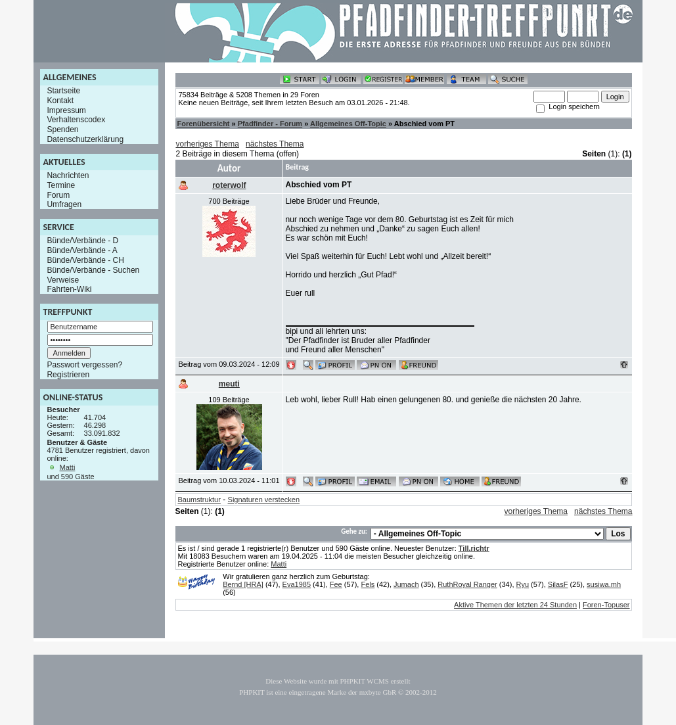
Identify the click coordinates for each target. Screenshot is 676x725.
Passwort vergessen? (84, 364)
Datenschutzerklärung (85, 139)
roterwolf (229, 185)
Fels (367, 584)
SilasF (558, 584)
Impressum (66, 109)
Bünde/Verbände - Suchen (93, 270)
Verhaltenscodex (76, 119)
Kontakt (60, 100)
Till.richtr (474, 548)
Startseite (63, 90)
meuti (229, 383)
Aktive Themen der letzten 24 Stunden (515, 605)
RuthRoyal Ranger (467, 584)
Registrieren (68, 374)
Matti (68, 467)
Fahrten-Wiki (69, 289)
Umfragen (64, 204)
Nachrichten (68, 175)
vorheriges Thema (207, 144)
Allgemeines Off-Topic (348, 124)
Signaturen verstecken (264, 499)
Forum (58, 194)
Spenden (62, 129)
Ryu (523, 584)
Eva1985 (296, 584)
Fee (336, 584)
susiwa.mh (604, 584)
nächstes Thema (275, 144)
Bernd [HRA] (243, 584)
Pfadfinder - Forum (270, 124)
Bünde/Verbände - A (82, 250)
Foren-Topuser (606, 605)
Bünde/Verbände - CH (85, 260)
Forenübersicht (203, 124)
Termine (61, 185)
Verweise (63, 279)
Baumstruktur (198, 499)
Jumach (406, 584)
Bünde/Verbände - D (82, 240)
